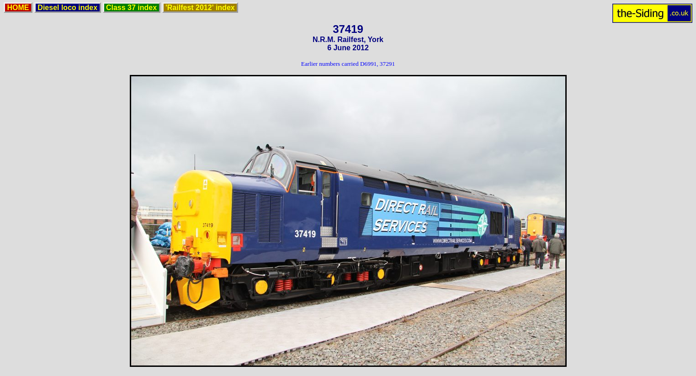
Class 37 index (131, 7)
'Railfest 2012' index (200, 7)
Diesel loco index (68, 7)
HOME (18, 7)
